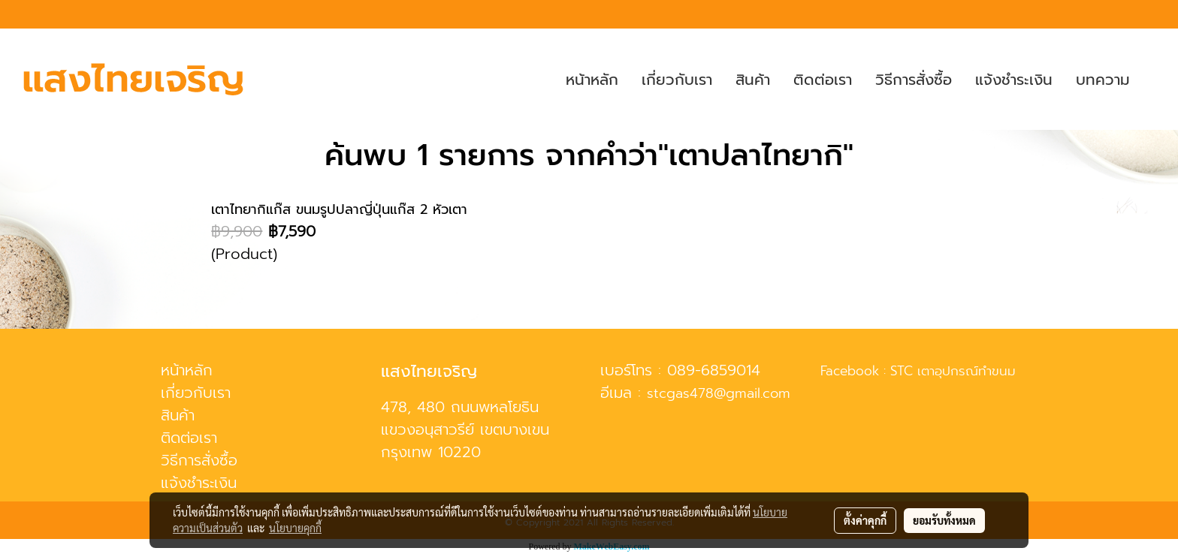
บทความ (1103, 79)
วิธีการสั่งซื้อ (913, 79)
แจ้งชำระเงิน (1014, 79)
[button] (1155, 80)
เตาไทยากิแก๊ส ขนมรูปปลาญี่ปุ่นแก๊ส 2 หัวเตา (339, 209)
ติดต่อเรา (822, 79)
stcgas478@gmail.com (718, 393)
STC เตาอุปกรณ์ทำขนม (953, 371)
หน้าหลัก (592, 79)
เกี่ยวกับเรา (677, 79)
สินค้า (752, 79)
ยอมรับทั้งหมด (944, 520)
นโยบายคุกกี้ (295, 527)
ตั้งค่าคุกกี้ (865, 520)
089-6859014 (713, 370)
